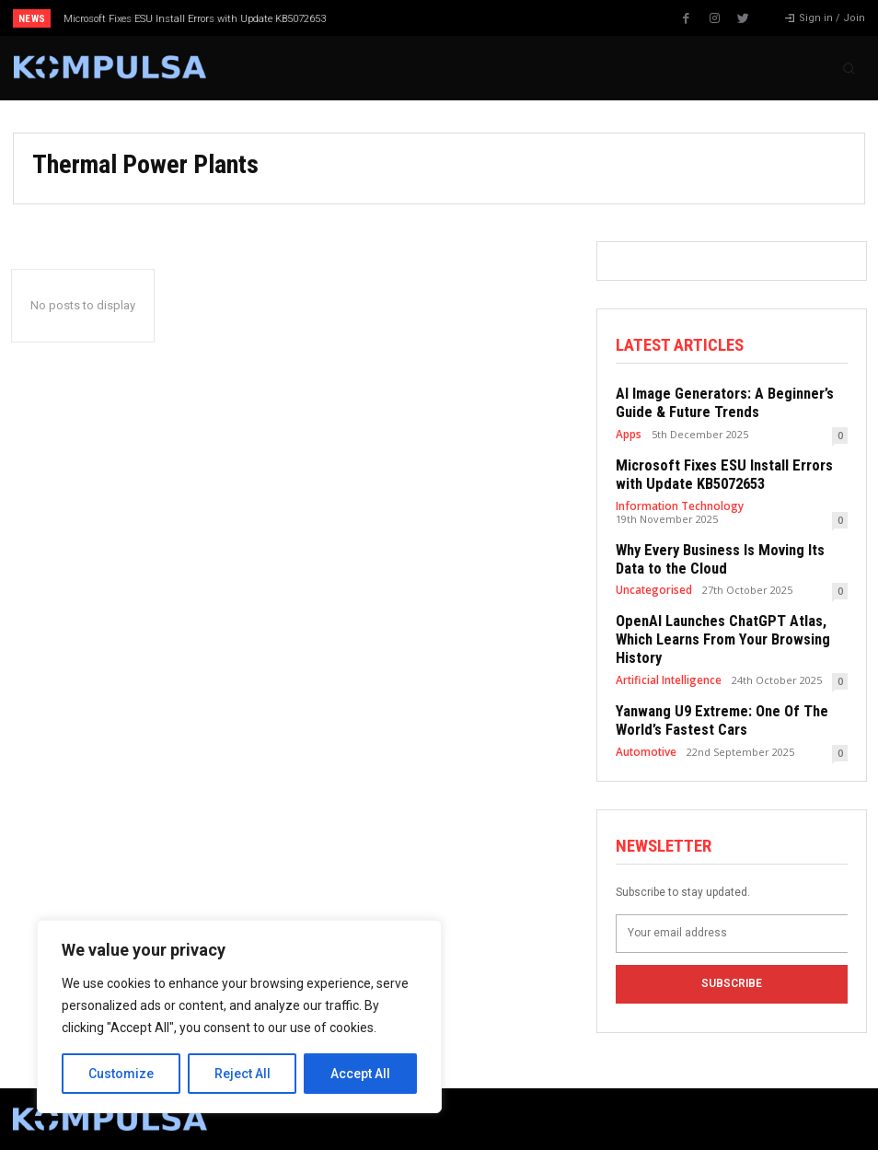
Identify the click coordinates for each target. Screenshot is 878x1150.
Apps (628, 430)
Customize (121, 1073)
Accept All (360, 1073)
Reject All (242, 1073)
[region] (239, 1016)
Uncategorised (653, 580)
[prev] (458, 17)
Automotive (645, 719)
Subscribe (731, 949)
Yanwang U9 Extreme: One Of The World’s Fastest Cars (714, 689)
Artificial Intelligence (668, 650)
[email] (732, 898)
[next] (488, 17)
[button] (848, 68)
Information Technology (677, 499)
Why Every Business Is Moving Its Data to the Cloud (182, 19)
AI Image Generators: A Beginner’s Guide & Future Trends (715, 401)
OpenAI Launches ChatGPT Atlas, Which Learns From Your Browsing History (732, 620)
